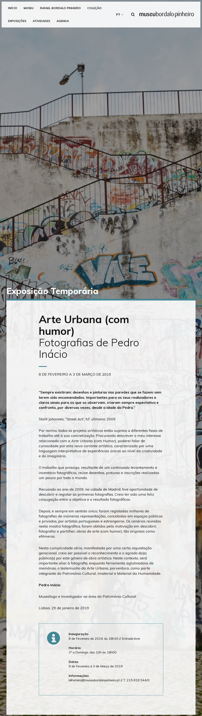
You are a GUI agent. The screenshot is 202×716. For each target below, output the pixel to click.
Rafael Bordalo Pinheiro (60, 8)
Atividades (41, 21)
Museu (29, 8)
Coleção (94, 8)
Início (12, 8)
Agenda (63, 21)
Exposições (17, 21)
